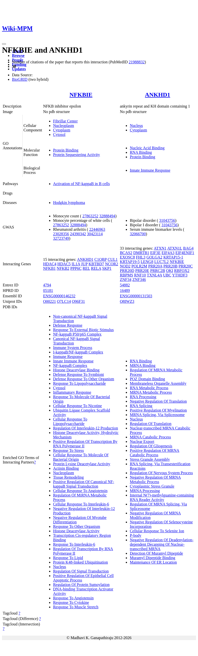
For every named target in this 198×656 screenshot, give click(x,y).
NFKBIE (80, 94)
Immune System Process (72, 348)
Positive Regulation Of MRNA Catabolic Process (154, 452)
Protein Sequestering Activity (76, 155)
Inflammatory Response (72, 392)
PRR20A (155, 266)
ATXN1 (160, 248)
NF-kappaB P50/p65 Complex (77, 334)
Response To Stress (68, 450)
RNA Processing (143, 397)
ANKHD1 (157, 94)
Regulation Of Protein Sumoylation (81, 584)
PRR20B (170, 266)
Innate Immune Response (150, 170)
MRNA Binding (142, 365)
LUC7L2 (161, 262)
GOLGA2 (154, 257)
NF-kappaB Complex (70, 365)
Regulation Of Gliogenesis (151, 446)
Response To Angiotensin (73, 598)
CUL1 (113, 259)
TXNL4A (154, 275)
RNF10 (140, 275)
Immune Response (68, 356)
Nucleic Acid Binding (147, 148)
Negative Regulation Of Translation (158, 401)
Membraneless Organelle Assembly (158, 383)
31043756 (167, 220)
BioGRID (19, 79)
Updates (19, 69)
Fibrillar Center (65, 121)
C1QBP (100, 259)
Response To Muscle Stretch (75, 607)
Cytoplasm (61, 130)
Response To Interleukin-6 (74, 544)
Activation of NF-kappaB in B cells (81, 184)
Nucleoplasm (63, 125)
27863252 (90, 216)
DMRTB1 (141, 253)
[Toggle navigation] (4, 44)
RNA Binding (141, 152)
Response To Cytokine (71, 602)
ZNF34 (125, 279)
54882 (125, 285)
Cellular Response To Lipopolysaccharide (70, 421)
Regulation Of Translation (150, 424)
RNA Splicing (141, 406)
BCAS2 (126, 253)
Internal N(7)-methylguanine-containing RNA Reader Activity (162, 497)
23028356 (61, 234)
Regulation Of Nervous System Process (161, 473)
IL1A (76, 264)
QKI (169, 271)
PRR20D (127, 271)
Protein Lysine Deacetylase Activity (81, 464)
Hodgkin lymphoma (69, 202)
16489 (125, 290)
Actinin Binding (66, 468)
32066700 (138, 234)
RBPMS (126, 275)
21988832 (137, 62)
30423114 (95, 234)
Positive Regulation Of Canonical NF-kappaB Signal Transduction (83, 484)
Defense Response (67, 325)
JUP (84, 264)
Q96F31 (78, 301)
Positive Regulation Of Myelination (158, 410)
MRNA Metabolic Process (151, 392)
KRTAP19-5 (130, 262)
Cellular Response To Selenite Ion (157, 531)
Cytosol (59, 134)
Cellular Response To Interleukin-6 (81, 504)
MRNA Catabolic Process (150, 437)
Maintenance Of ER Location (153, 562)
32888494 (107, 216)
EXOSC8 (127, 257)
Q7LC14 (64, 301)
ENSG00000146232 (59, 296)
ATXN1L (174, 248)
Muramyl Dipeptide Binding (152, 558)
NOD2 (125, 266)
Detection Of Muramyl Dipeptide (156, 553)
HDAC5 (63, 264)
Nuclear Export (142, 441)
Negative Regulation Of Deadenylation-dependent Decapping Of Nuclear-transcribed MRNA (161, 544)
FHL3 (140, 257)
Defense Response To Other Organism (83, 379)
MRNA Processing (145, 491)
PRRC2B (157, 271)
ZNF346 (139, 279)
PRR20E (142, 271)
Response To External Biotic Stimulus (83, 330)
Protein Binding (65, 150)
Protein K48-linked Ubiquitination (80, 562)
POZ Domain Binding (147, 379)
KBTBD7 (96, 264)
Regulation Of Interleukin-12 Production (85, 428)
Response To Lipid (68, 558)
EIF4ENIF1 (184, 253)
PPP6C (75, 268)
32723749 (61, 238)
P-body (135, 535)
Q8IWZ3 (127, 301)
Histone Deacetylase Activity (76, 531)
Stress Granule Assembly (150, 459)
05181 (48, 290)
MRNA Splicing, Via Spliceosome (157, 415)
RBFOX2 (181, 271)
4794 (47, 285)
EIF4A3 (168, 253)
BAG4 (188, 248)
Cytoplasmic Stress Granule (152, 486)
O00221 (49, 301)
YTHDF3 (179, 275)
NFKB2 (63, 268)
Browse (18, 55)
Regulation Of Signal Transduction (81, 571)
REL (86, 268)
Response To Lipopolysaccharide (79, 383)
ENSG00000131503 (136, 296)
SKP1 (106, 268)
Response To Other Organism (76, 526)
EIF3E (155, 253)
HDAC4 (49, 264)
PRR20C (186, 266)
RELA (96, 268)
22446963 (97, 229)
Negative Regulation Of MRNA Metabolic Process (155, 479)
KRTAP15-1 (173, 257)
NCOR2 (111, 264)
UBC (167, 275)
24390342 (78, 234)
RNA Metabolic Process (149, 388)
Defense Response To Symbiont (78, 374)
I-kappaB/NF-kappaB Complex (78, 352)
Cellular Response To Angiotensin (80, 491)
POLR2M (139, 266)
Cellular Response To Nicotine (77, 406)
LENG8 (147, 262)
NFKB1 (49, 268)
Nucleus (136, 125)
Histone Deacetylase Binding (76, 370)
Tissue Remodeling (68, 477)
